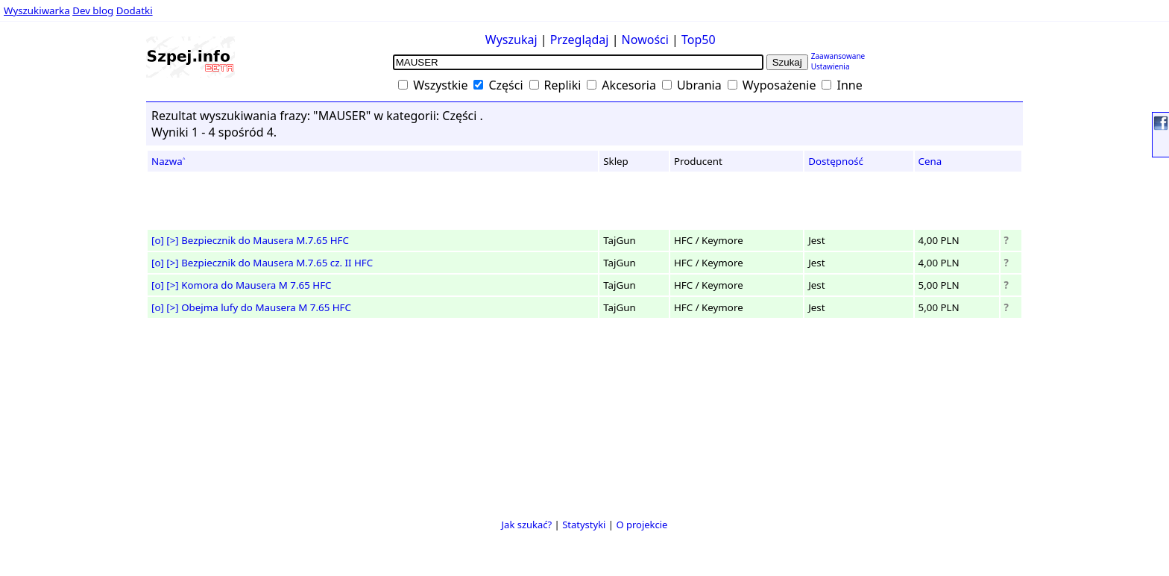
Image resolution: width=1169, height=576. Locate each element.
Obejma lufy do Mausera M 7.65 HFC (266, 307)
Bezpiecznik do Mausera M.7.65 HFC (265, 240)
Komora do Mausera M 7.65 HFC (256, 285)
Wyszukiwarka (37, 10)
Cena (930, 161)
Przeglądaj (579, 39)
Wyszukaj (511, 39)
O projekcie (641, 524)
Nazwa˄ (168, 161)
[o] (157, 240)
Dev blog (92, 10)
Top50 (698, 39)
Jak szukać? (527, 524)
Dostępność (835, 161)
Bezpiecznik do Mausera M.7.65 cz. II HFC (277, 262)
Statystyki (583, 524)
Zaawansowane (838, 56)
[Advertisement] (56, 290)
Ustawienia (830, 66)
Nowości (645, 39)
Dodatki (134, 10)
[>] (172, 240)
